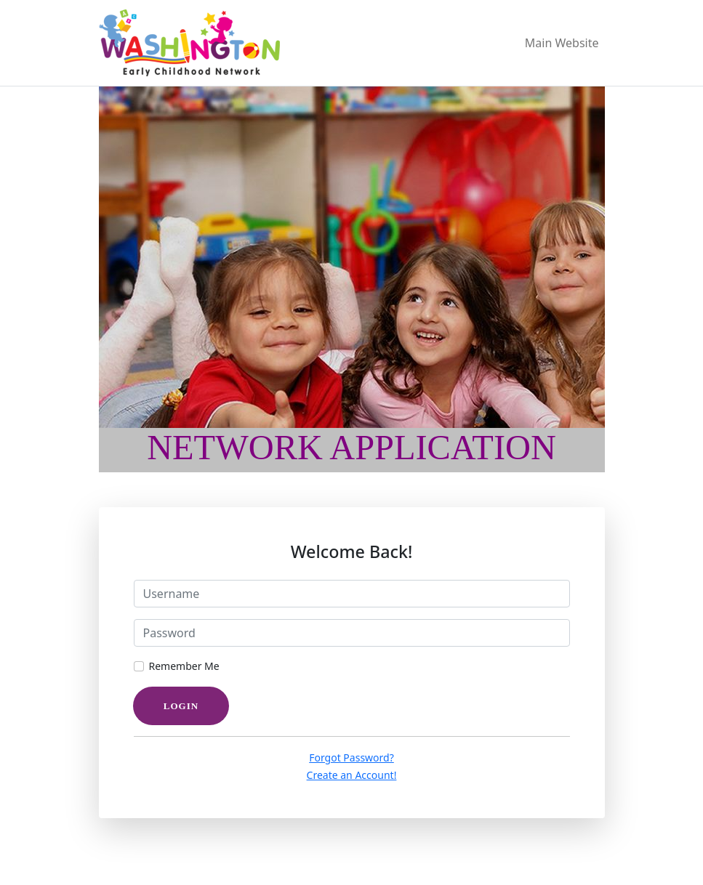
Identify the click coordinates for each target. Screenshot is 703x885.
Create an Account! (352, 775)
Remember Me (184, 666)
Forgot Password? (351, 757)
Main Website (562, 43)
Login (181, 705)
